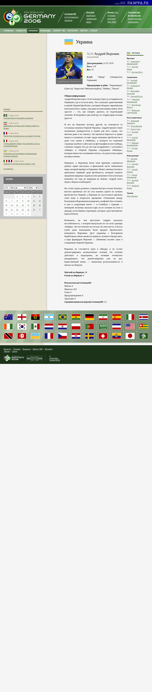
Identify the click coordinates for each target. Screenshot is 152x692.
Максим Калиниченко (132, 144)
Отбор (14, 351)
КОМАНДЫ (45, 31)
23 (23, 209)
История (48, 349)
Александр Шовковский (133, 62)
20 (6, 209)
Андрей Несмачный (132, 81)
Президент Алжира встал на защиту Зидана (22, 136)
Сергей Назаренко (132, 138)
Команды (26, 349)
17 (28, 205)
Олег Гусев (135, 129)
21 (12, 209)
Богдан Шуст (137, 72)
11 (34, 200)
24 (28, 209)
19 (40, 205)
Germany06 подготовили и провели (18, 118)
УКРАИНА (33, 31)
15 (17, 205)
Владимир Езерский (133, 92)
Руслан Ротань (132, 149)
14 (12, 205)
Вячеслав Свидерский (133, 111)
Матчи (7, 351)
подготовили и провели (71, 17)
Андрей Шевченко (132, 160)
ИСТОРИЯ (73, 31)
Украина (84, 42)
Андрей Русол (137, 96)
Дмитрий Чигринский (133, 100)
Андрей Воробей (132, 181)
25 (34, 209)
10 (28, 200)
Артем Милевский (132, 176)
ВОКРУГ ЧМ (59, 31)
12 (40, 200)
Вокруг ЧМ (37, 349)
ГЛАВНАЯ (8, 31)
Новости (7, 349)
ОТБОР (93, 31)
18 (34, 205)
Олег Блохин (132, 196)
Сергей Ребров (132, 170)
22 (17, 209)
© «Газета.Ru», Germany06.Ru (54, 358)
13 (6, 205)
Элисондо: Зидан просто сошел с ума (19, 164)
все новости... (9, 169)
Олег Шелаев (136, 126)
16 (23, 205)
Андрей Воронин (132, 165)
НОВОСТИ (21, 31)
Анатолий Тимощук (133, 122)
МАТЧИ (84, 31)
